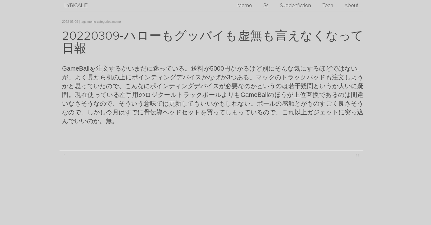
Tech (328, 5)
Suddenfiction (295, 5)
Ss (266, 5)
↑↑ (358, 154)
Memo (244, 5)
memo (91, 21)
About (351, 5)
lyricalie (76, 5)
